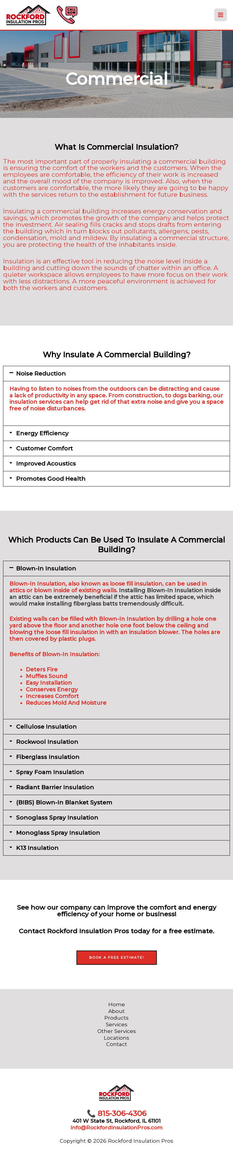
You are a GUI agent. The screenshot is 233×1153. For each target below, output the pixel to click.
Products (116, 1017)
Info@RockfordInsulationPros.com (116, 1127)
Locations (116, 1037)
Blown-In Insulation (46, 568)
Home (116, 1004)
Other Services (116, 1031)
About (116, 1011)
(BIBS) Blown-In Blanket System (64, 802)
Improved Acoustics (46, 463)
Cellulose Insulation (46, 726)
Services (116, 1024)
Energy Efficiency (42, 433)
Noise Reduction (41, 373)
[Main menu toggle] (220, 15)
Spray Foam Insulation (50, 772)
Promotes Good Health (51, 478)
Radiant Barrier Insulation (55, 787)
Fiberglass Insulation (47, 757)
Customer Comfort (44, 448)
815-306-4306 (117, 1113)
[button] (116, 373)
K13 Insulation (37, 847)
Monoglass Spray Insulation (58, 832)
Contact (116, 1044)
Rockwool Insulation (47, 741)
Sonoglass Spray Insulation (57, 817)
